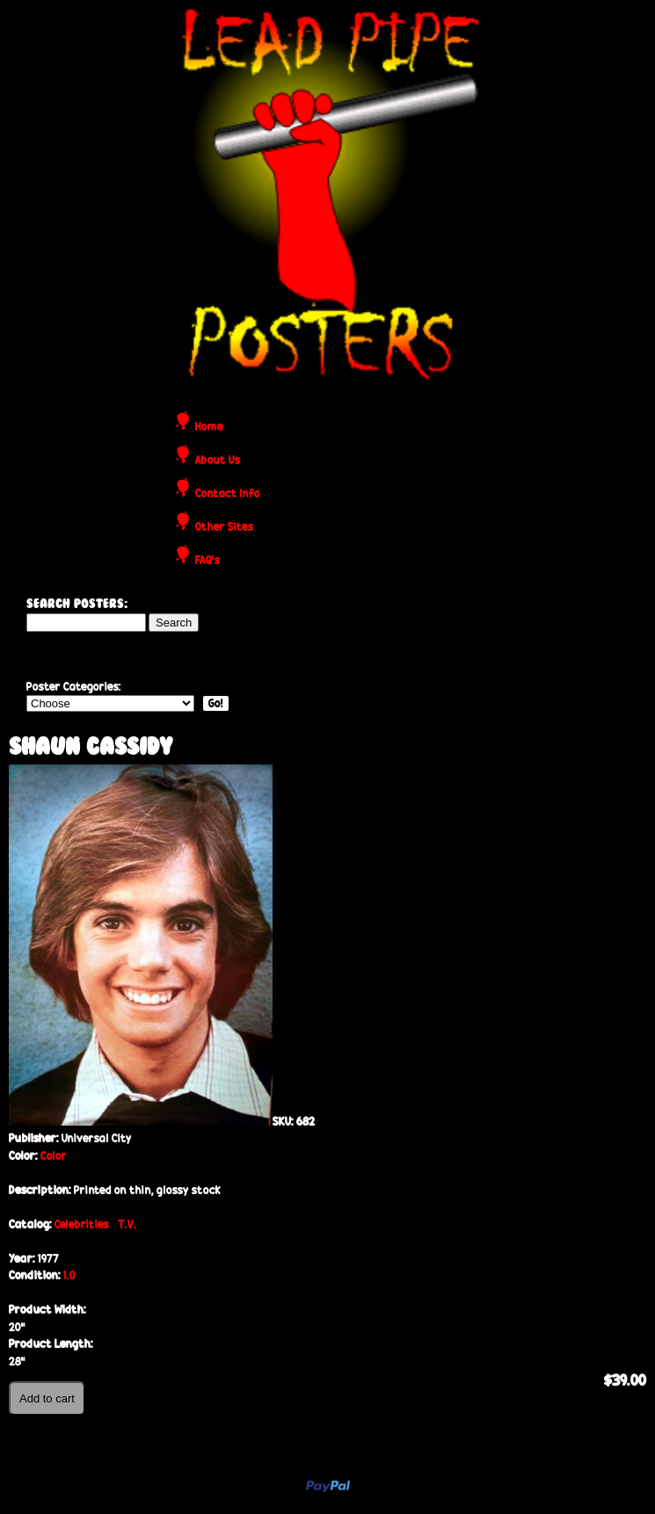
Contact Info (227, 494)
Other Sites (224, 527)
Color (53, 1155)
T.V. (127, 1224)
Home (209, 427)
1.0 (69, 1275)
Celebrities (82, 1224)
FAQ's (207, 561)
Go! (215, 703)
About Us (217, 460)
